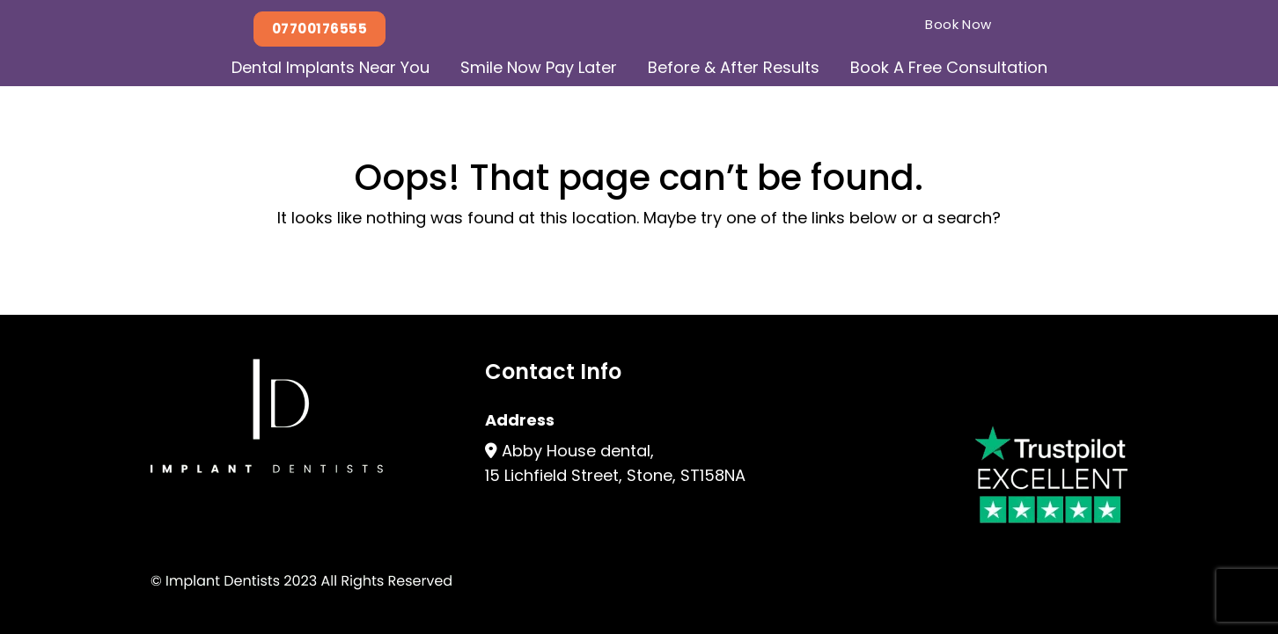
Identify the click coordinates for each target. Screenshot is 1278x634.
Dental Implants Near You (330, 67)
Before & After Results (733, 67)
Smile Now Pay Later (538, 67)
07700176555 (319, 28)
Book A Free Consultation (948, 67)
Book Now (958, 24)
